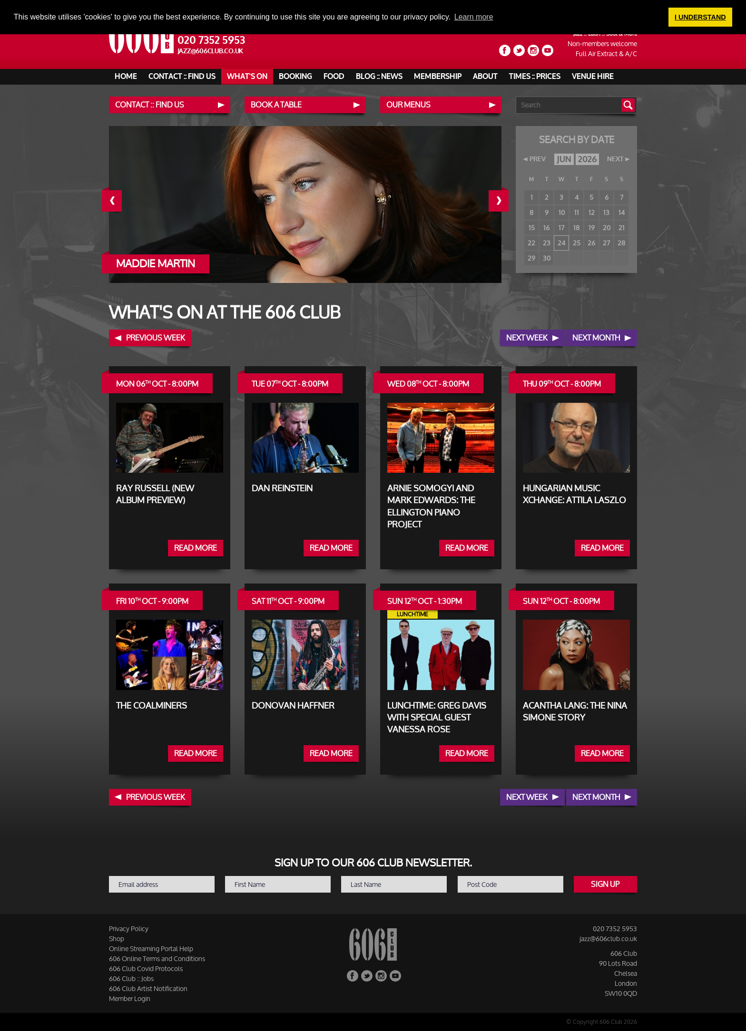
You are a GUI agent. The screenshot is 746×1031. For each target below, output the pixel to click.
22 (531, 243)
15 (532, 227)
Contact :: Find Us (182, 76)
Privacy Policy (128, 929)
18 (576, 227)
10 (562, 212)
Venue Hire (593, 76)
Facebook (504, 50)
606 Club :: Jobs (131, 978)
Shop (116, 938)
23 (546, 243)
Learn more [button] (473, 17)
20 (606, 227)
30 (546, 258)
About (485, 76)
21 (621, 227)
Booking (295, 76)
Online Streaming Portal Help (151, 948)
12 (592, 212)
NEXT (615, 159)
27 (606, 243)
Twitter (519, 50)
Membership (437, 76)
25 (576, 243)
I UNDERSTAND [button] (700, 17)
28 (621, 243)
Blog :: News (379, 76)
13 (606, 212)
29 (531, 258)
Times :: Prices (534, 76)
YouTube (547, 50)
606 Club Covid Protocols (146, 968)
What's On (247, 76)
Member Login (129, 998)
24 (561, 243)
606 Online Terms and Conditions (157, 958)
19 (592, 227)
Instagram (533, 50)
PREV (538, 159)
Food (334, 76)
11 (576, 212)
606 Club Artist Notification (148, 988)
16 (546, 227)
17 (561, 227)
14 (621, 212)
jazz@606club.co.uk (210, 51)
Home (126, 76)
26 (591, 243)
